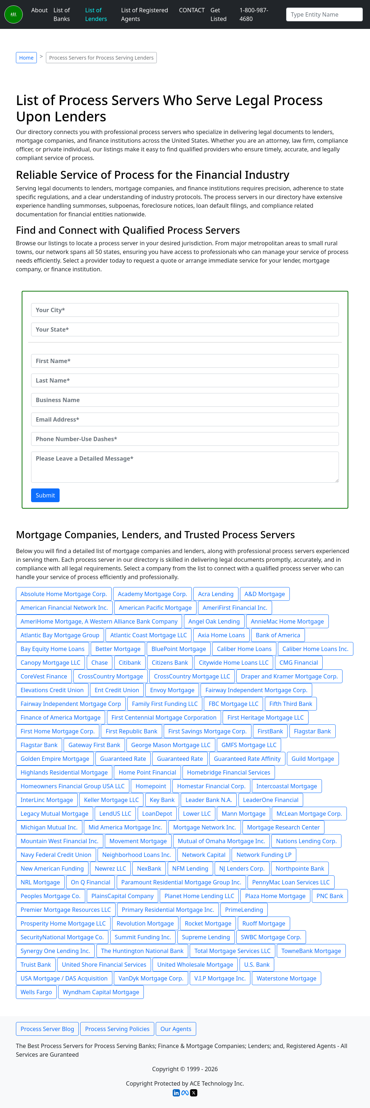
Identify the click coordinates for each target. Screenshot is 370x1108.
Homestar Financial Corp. (211, 786)
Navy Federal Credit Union (56, 855)
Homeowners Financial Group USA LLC (73, 786)
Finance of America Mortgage (60, 717)
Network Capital (203, 855)
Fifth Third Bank (291, 704)
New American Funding (52, 868)
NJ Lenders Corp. (242, 868)
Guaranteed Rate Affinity (247, 759)
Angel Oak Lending (214, 621)
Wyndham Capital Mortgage (101, 992)
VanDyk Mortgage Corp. (151, 978)
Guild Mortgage (313, 759)
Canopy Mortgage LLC (50, 663)
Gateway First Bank (94, 745)
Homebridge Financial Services (228, 772)
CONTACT (192, 10)
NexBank (149, 868)
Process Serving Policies (117, 1029)
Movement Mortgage (138, 841)
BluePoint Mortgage (178, 649)
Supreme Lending (206, 937)
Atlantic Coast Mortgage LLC (148, 635)
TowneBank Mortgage (311, 951)
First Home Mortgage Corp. (58, 731)
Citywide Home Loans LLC (233, 663)
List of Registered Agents (144, 14)
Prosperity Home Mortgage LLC (63, 923)
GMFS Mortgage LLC (248, 745)
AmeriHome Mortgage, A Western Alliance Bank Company (99, 621)
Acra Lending (215, 594)
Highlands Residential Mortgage (64, 772)
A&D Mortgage (265, 594)
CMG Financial (299, 663)
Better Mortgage (118, 649)
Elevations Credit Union (52, 690)
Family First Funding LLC (165, 704)
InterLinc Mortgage (47, 800)
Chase (99, 663)
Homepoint (150, 786)
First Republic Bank (131, 731)
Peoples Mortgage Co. (51, 896)
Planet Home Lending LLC (199, 896)
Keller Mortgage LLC (111, 800)
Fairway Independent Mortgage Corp (71, 704)
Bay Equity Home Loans (53, 649)
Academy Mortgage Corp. (152, 594)
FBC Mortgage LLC (233, 704)
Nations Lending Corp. (306, 841)
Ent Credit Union (117, 690)
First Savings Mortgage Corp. (207, 731)
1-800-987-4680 (254, 14)
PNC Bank (330, 896)
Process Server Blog (47, 1029)
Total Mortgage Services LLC (232, 951)
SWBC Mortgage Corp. (271, 937)
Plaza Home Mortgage (275, 896)
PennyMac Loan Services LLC (291, 882)
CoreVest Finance (44, 676)
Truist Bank (36, 965)
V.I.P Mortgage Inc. (220, 978)
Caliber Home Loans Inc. (316, 649)
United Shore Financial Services (104, 965)
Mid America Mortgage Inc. (125, 827)
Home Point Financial (147, 772)
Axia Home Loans (221, 635)
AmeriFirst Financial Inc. (235, 608)
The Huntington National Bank (142, 951)
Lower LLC (197, 814)
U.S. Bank (257, 965)
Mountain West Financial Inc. (60, 841)
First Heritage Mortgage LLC (265, 717)
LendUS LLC (115, 814)
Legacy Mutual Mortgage (55, 814)
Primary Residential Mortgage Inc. (168, 910)
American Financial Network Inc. (64, 608)
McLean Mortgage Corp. (309, 814)
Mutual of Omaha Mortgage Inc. (221, 841)
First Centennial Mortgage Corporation (164, 717)
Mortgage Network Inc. (204, 827)
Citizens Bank (170, 663)
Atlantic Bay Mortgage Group (60, 635)
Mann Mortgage (243, 814)
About (39, 10)
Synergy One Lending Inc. (55, 951)
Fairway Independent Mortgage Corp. (256, 690)
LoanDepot (157, 814)
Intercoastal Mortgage (287, 786)
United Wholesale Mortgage (195, 965)
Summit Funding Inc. (143, 937)
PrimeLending (244, 910)
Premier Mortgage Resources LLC (66, 910)
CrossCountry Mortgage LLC (192, 676)
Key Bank (162, 800)
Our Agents (176, 1029)
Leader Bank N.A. (208, 800)
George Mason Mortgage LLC (171, 745)
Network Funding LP (264, 855)
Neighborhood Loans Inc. (136, 855)
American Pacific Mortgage (155, 608)
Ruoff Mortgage (263, 923)
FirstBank (270, 731)
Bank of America (278, 635)
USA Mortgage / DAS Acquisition (64, 978)
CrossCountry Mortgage (110, 676)
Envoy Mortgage (172, 690)
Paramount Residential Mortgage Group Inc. (181, 882)
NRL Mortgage (40, 882)
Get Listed (219, 14)
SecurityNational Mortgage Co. (62, 937)
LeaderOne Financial (271, 800)
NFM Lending (190, 868)
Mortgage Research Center (283, 827)
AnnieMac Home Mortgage (287, 621)
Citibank (130, 663)
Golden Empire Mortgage (55, 759)
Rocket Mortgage (208, 923)
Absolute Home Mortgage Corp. (64, 594)
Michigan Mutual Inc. (49, 827)
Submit (45, 495)
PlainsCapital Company (122, 896)
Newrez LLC (110, 868)
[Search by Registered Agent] (324, 14)
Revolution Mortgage (145, 923)
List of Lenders (96, 14)
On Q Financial (90, 882)
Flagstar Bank (312, 731)
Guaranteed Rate (123, 759)
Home (26, 57)
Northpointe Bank (300, 868)
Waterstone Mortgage (286, 978)
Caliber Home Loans (244, 649)
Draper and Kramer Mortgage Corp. (289, 676)
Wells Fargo (36, 992)
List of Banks (61, 14)
